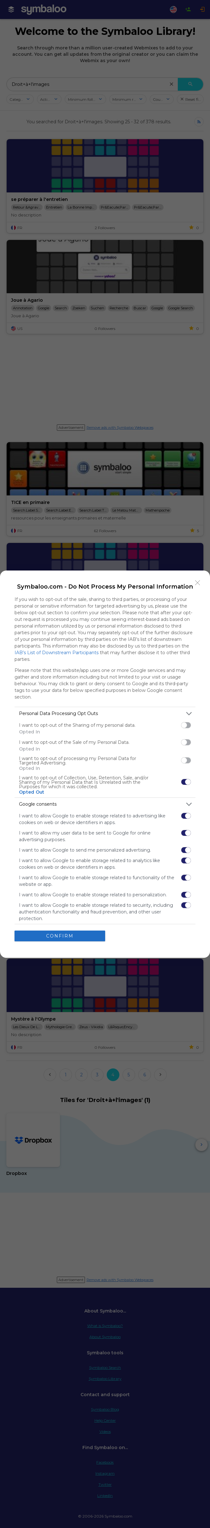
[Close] (198, 583)
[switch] (186, 725)
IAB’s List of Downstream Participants (57, 652)
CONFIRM (60, 936)
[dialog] (105, 764)
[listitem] (105, 713)
